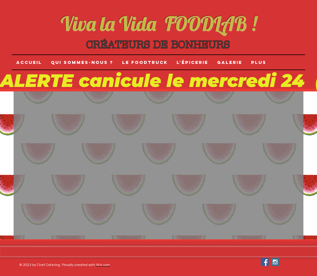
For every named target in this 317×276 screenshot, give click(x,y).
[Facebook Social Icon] (265, 262)
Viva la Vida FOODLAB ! (158, 23)
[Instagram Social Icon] (275, 262)
